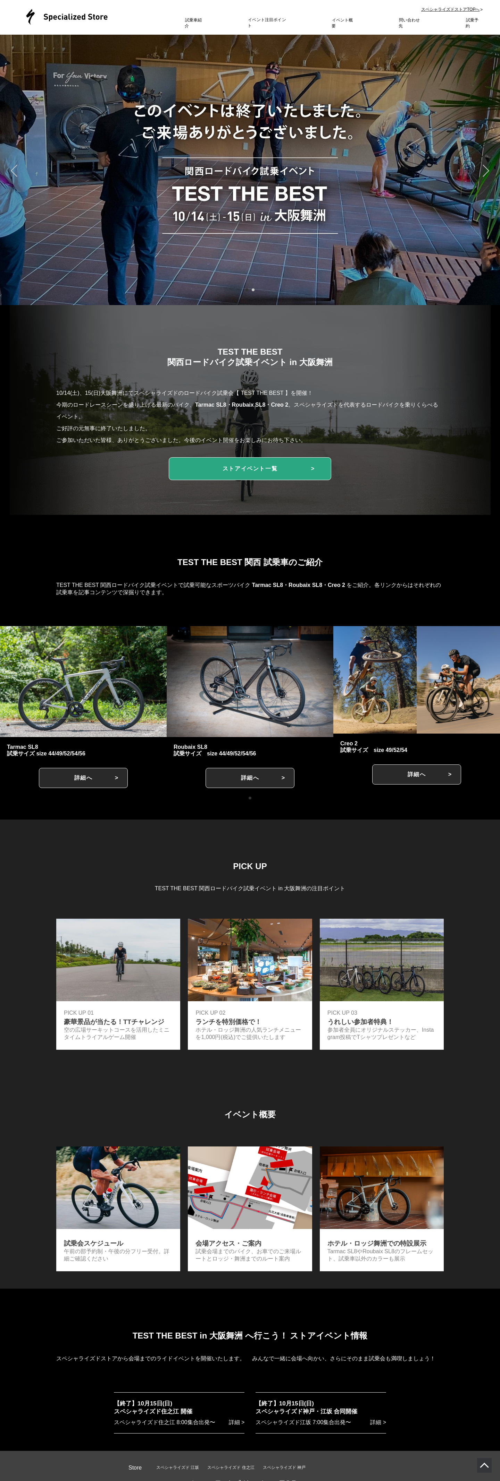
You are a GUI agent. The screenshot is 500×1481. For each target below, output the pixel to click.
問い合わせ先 (411, 22)
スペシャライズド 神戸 (284, 1464)
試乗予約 (474, 22)
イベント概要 (344, 22)
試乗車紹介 (195, 22)
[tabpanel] (250, 166)
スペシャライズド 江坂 (177, 1464)
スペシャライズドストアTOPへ (450, 11)
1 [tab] (246, 289)
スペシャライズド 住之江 (230, 1464)
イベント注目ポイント (269, 22)
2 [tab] (253, 289)
